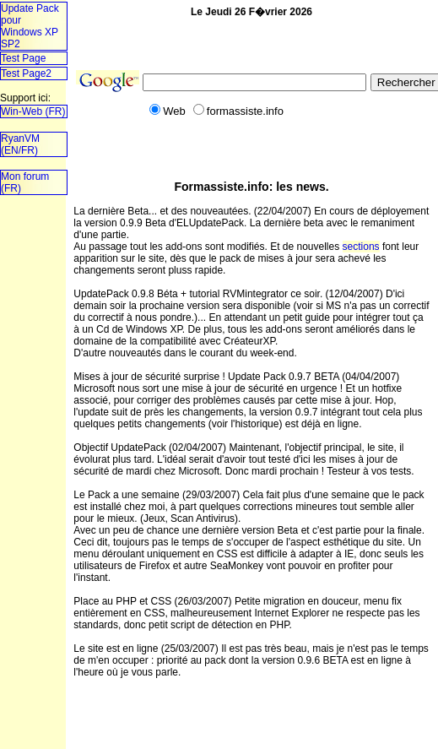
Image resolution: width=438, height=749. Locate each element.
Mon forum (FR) (25, 182)
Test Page (23, 58)
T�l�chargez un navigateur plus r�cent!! (33, 375)
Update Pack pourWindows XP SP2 (30, 26)
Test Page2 (26, 73)
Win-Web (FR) (33, 111)
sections (361, 246)
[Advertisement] (52, 259)
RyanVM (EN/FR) (20, 144)
